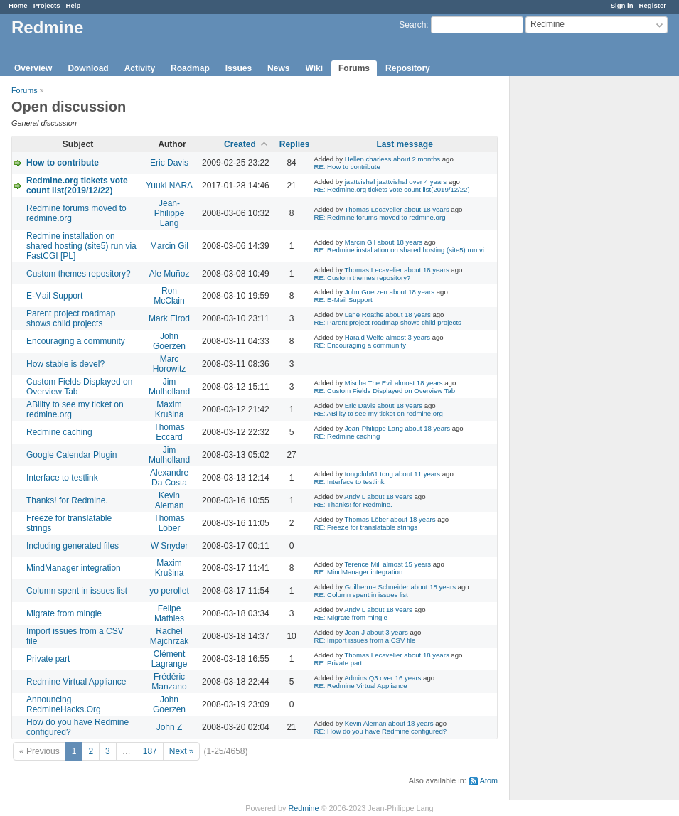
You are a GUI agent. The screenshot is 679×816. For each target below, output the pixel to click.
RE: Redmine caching (347, 436)
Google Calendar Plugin (71, 455)
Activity (139, 68)
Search (412, 25)
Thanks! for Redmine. (67, 500)
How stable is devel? (65, 364)
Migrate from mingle (64, 613)
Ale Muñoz (169, 274)
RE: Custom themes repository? (362, 277)
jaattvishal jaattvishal (376, 182)
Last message (404, 144)
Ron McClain (169, 296)
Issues (238, 68)
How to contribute (62, 163)
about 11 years (417, 474)
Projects (46, 5)
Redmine (303, 808)
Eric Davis (169, 163)
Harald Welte (364, 337)
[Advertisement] (581, 299)
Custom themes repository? (78, 274)
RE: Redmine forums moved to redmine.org (379, 217)
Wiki (314, 68)
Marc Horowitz (169, 364)
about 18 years (426, 209)
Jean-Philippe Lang (169, 213)
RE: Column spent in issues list (360, 594)
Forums (354, 68)
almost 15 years (407, 564)
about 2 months (416, 159)
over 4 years (428, 182)
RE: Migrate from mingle (350, 617)
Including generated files (72, 546)
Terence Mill (362, 564)
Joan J (355, 632)
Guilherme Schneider (377, 587)
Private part (48, 659)
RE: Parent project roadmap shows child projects (387, 322)
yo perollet (168, 591)
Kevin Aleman (169, 500)
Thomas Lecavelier (373, 209)
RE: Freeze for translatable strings (365, 527)
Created (240, 144)
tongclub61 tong (369, 474)
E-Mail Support (54, 296)
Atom (489, 780)
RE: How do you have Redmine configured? (380, 731)
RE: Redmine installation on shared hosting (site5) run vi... (401, 250)
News (278, 68)
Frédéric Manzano (168, 682)
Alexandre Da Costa (169, 478)
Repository (407, 68)
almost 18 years (419, 383)
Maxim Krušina (169, 409)
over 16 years (400, 678)
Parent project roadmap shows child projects (70, 318)
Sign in (622, 5)
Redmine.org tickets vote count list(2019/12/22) (77, 185)
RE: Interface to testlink (349, 481)
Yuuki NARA (169, 185)
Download (88, 68)
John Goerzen (366, 292)
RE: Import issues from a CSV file (364, 640)
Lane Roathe (364, 314)
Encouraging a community (75, 341)
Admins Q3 (361, 678)
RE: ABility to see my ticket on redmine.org (378, 413)
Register (652, 5)
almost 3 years (408, 337)
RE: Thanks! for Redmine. (353, 504)
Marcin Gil (169, 246)
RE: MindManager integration (358, 572)
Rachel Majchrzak (169, 636)
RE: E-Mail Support (343, 300)
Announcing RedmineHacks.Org (63, 704)
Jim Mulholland (169, 387)
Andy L (354, 496)
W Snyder (169, 546)
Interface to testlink (62, 478)
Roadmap (190, 68)
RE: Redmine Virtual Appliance (360, 685)
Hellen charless (368, 159)
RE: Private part (338, 663)
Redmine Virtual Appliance (76, 682)
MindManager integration (73, 568)
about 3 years (387, 632)
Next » (181, 751)
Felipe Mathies (169, 613)
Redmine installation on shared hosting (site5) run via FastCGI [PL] (81, 246)
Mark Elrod (169, 318)
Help (73, 5)
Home (18, 5)
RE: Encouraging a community (360, 345)
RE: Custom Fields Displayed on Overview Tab (384, 390)
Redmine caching (59, 432)
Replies (294, 144)
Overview (33, 68)
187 (150, 751)
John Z (169, 727)
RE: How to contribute (347, 167)
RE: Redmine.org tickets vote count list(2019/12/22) (391, 189)
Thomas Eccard (169, 432)
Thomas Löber (169, 523)
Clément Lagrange (169, 659)
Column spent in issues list (76, 591)
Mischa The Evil (369, 383)
